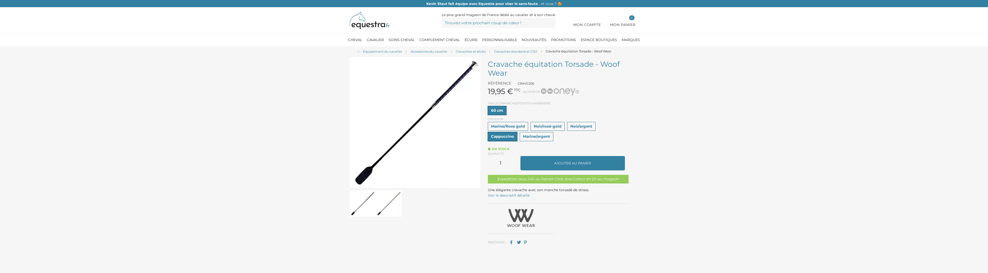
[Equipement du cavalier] (382, 51)
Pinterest (527, 242)
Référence (499, 83)
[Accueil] (352, 51)
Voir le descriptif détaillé (509, 195)
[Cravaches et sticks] (471, 51)
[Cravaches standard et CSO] (515, 51)
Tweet (520, 242)
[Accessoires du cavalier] (429, 51)
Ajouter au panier (572, 163)
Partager (513, 242)
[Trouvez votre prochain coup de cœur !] (498, 23)
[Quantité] (500, 163)
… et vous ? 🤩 (494, 3)
